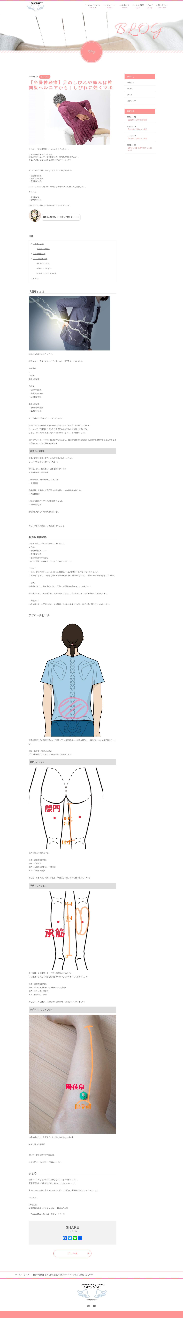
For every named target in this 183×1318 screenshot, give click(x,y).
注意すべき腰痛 (43, 249)
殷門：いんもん (43, 263)
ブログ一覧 (72, 1253)
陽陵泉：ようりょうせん (47, 273)
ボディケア (45, 77)
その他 (129, 88)
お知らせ (130, 82)
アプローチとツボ (40, 259)
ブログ (129, 95)
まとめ (35, 278)
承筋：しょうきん (44, 268)
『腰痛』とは (38, 244)
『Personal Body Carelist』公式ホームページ (47, 1214)
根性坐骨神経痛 (39, 254)
